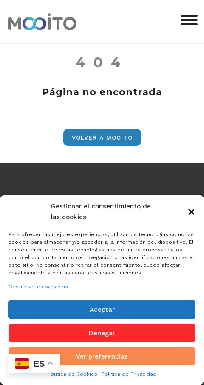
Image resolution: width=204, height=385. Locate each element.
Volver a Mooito (102, 137)
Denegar (102, 333)
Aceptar (102, 310)
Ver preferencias (102, 356)
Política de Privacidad (129, 374)
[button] (191, 212)
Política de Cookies (72, 374)
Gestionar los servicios (38, 287)
